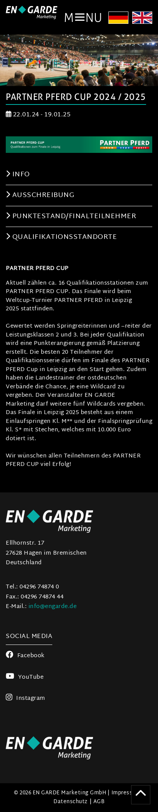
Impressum (126, 793)
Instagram (25, 698)
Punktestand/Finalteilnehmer (71, 216)
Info (18, 174)
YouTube (24, 677)
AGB (99, 802)
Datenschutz (70, 802)
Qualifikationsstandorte (61, 237)
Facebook (25, 656)
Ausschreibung (40, 195)
